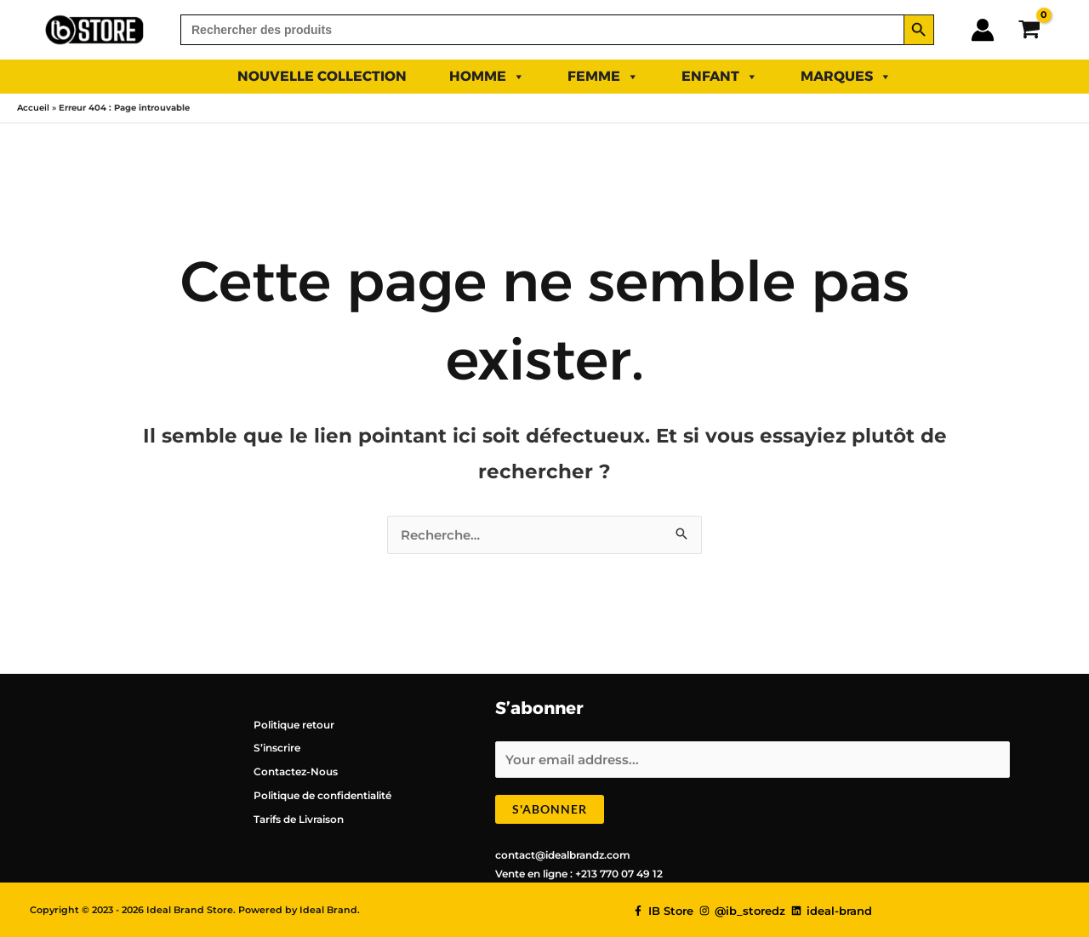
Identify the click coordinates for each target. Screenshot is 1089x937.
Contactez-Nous (296, 771)
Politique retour (294, 724)
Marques (846, 77)
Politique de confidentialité (322, 795)
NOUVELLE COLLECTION (322, 76)
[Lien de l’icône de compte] (983, 30)
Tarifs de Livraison (299, 819)
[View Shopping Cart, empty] (1029, 29)
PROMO (961, 76)
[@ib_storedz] (742, 911)
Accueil (33, 107)
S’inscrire (277, 747)
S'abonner (549, 809)
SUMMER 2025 (144, 76)
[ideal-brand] (831, 911)
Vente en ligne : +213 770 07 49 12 (579, 873)
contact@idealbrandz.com (562, 854)
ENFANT (719, 77)
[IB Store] (663, 911)
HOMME (487, 77)
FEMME (603, 77)
